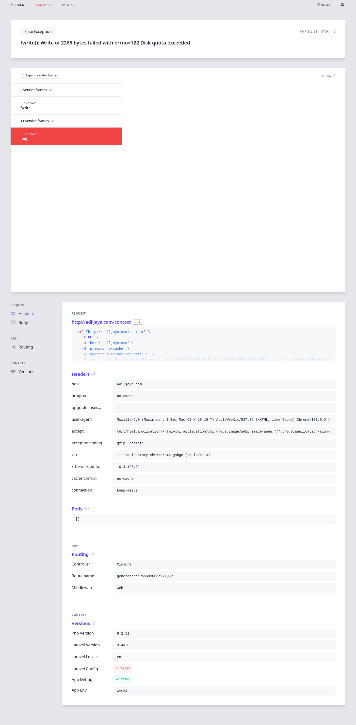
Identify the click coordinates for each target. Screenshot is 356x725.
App (14, 338)
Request (18, 305)
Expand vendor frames (40, 75)
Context (18, 363)
